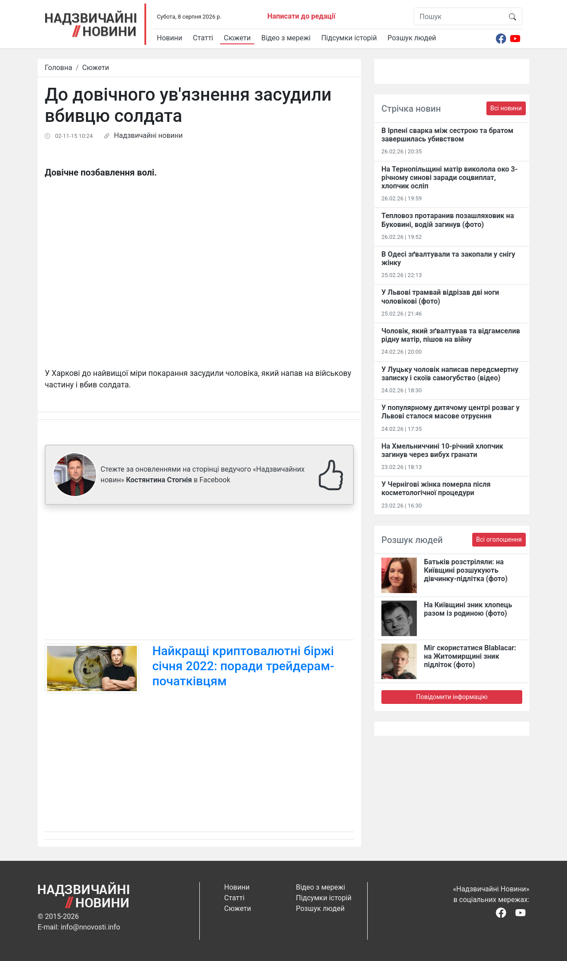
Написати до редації (301, 16)
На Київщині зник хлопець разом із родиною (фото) (468, 609)
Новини (169, 38)
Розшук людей (412, 38)
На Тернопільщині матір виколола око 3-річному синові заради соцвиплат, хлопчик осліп (449, 177)
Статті (203, 38)
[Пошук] (458, 16)
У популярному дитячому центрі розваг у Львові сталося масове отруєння (450, 411)
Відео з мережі (286, 38)
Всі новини (506, 108)
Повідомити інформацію (451, 696)
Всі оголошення (499, 539)
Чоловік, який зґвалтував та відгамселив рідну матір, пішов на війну (450, 335)
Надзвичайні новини (148, 135)
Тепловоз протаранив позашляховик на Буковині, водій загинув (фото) (447, 219)
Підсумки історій (349, 38)
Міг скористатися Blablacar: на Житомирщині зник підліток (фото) (470, 656)
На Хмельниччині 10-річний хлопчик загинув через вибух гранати (442, 450)
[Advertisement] (199, 574)
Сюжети (237, 38)
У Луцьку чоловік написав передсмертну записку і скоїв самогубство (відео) (449, 373)
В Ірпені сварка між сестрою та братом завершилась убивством (447, 134)
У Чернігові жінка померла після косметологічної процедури (436, 488)
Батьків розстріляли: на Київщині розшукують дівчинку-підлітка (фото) (466, 570)
